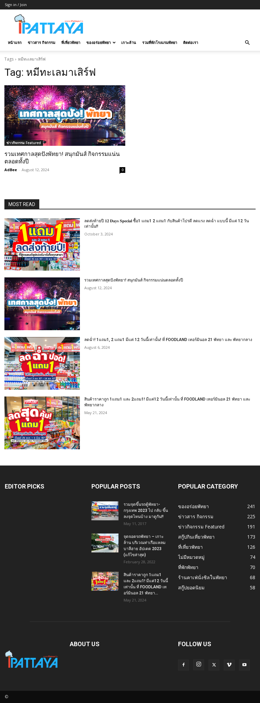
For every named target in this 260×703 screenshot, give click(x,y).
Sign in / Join (16, 4)
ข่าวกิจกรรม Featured (23, 142)
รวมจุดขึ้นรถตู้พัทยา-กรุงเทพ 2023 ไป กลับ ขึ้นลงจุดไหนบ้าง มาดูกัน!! (146, 510)
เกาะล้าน (128, 42)
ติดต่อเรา (190, 42)
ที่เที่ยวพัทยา (70, 42)
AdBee (10, 169)
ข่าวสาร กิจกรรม (41, 42)
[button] (247, 43)
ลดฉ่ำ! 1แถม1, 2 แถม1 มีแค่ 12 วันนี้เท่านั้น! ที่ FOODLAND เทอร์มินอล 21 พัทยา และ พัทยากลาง (168, 339)
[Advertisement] (175, 24)
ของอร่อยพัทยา (101, 42)
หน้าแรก (15, 42)
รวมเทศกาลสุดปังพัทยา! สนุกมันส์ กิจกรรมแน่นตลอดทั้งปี (133, 280)
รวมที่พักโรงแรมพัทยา (159, 42)
